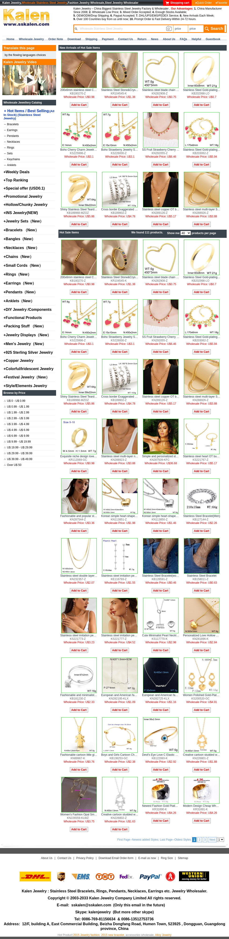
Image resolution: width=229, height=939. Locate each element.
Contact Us (64, 858)
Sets (8, 153)
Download (74, 39)
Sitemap (183, 858)
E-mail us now (147, 858)
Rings (9, 147)
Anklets (10, 165)
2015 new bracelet (112, 935)
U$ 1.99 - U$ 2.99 (16, 412)
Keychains (12, 159)
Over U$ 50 (12, 465)
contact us (125, 39)
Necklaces (12, 141)
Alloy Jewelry (163, 935)
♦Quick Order (203, 2)
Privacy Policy (85, 858)
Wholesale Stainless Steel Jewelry (44, 2)
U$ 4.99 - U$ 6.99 (16, 430)
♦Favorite (221, 2)
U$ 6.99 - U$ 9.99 (16, 435)
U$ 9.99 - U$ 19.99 (17, 441)
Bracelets (11, 124)
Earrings (11, 130)
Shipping (91, 39)
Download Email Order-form (116, 858)
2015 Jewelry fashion (86, 935)
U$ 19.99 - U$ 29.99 (18, 447)
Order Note (55, 39)
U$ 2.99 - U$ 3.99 (16, 418)
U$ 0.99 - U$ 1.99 (16, 406)
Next (212, 839)
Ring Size (167, 858)
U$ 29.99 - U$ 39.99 (18, 453)
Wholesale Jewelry (31, 39)
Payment (108, 39)
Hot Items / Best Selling (29, 114)
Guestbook (213, 39)
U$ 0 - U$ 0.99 (14, 400)
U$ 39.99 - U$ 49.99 (18, 459)
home (10, 39)
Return (142, 39)
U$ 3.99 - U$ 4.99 (16, 424)
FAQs (183, 39)
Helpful (196, 39)
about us (169, 39)
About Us (46, 858)
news (154, 39)
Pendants (11, 136)
